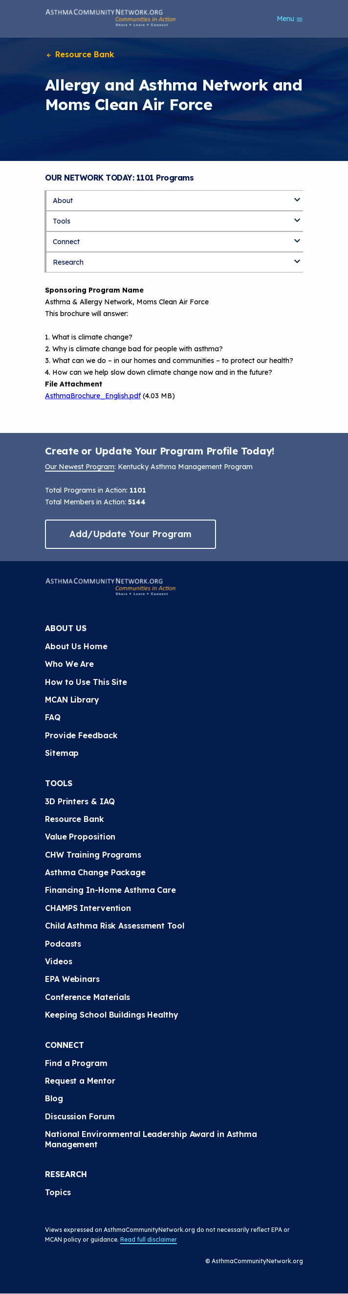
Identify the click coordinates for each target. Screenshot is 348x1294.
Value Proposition (80, 836)
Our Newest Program (79, 466)
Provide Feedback (81, 735)
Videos (58, 961)
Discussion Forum (79, 1116)
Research (68, 262)
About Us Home (76, 646)
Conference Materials (87, 997)
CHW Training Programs (93, 855)
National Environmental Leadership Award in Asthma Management (151, 1139)
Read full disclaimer (148, 1239)
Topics (57, 1192)
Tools (61, 221)
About (63, 200)
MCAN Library (72, 699)
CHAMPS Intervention (88, 908)
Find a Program (76, 1063)
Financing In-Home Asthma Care (110, 890)
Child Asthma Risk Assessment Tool (114, 926)
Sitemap (62, 753)
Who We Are (69, 664)
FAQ (53, 717)
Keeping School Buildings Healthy (111, 1015)
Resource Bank (79, 54)
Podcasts (63, 944)
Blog (54, 1098)
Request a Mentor (80, 1081)
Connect (66, 241)
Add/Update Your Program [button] (130, 534)
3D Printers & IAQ (80, 801)
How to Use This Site (86, 682)
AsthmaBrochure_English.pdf (93, 395)
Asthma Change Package (95, 872)
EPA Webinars (72, 979)
